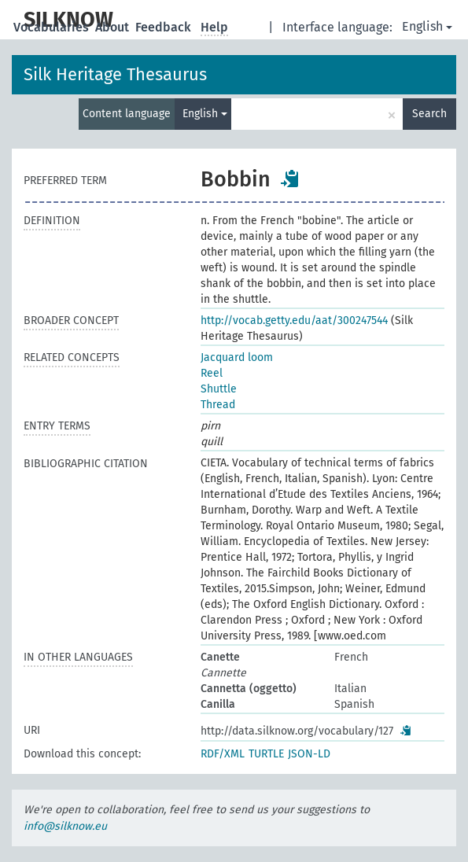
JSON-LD (309, 754)
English (427, 26)
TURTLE (266, 754)
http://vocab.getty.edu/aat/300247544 (294, 320)
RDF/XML (223, 754)
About (113, 27)
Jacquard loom (237, 357)
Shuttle (219, 389)
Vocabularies (52, 27)
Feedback (164, 27)
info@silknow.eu (65, 826)
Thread (218, 404)
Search (429, 113)
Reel (212, 373)
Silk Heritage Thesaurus (115, 74)
